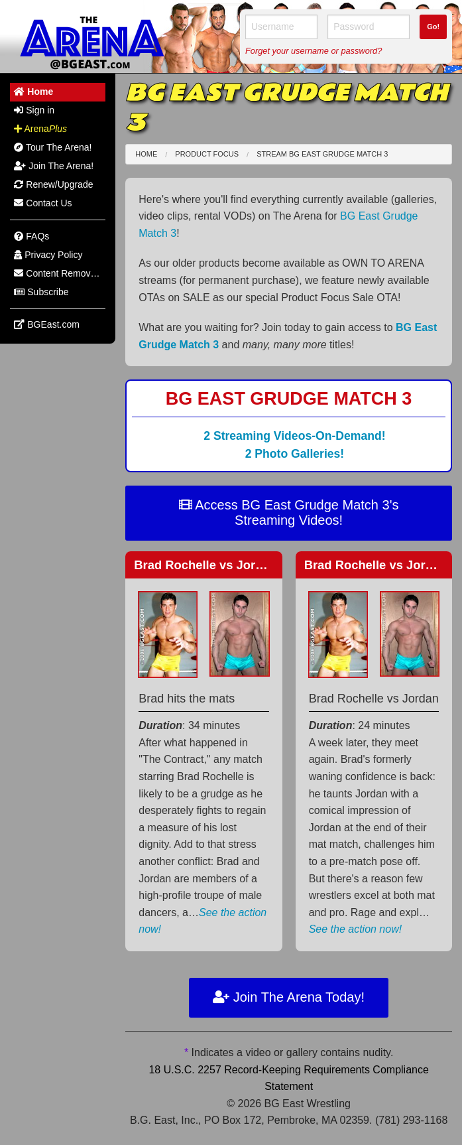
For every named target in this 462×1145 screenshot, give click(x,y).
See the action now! (355, 929)
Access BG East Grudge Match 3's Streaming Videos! (289, 512)
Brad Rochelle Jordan (205, 565)
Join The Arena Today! (289, 997)
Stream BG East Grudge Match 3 (322, 154)
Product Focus (207, 154)
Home (146, 154)
